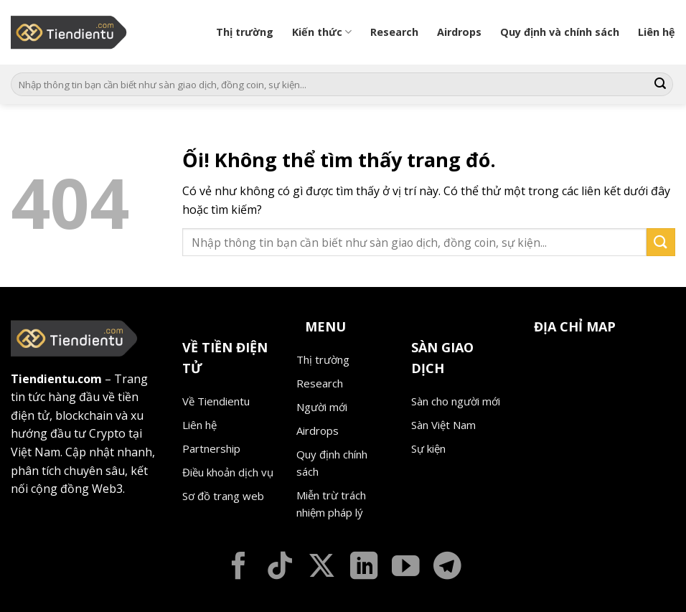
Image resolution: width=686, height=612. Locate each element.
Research (394, 32)
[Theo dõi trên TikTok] (280, 567)
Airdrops (459, 32)
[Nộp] (660, 84)
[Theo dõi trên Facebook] (239, 567)
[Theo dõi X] (322, 567)
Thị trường (244, 32)
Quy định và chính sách (559, 32)
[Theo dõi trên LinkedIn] (364, 567)
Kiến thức (322, 32)
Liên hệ (656, 32)
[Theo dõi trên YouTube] (406, 567)
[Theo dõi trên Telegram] (447, 567)
